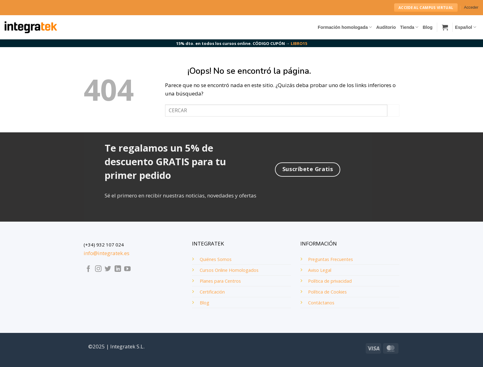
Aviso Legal (319, 270)
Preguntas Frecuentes (330, 259)
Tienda (409, 27)
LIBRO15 (299, 43)
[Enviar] (393, 110)
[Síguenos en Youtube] (127, 269)
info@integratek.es (106, 253)
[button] (471, 7)
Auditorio (386, 27)
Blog (428, 27)
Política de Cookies (327, 292)
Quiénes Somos (216, 259)
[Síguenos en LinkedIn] (118, 269)
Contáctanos (321, 303)
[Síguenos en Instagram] (98, 269)
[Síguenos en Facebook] (88, 269)
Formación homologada (345, 27)
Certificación (212, 292)
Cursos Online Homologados (229, 270)
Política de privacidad (330, 281)
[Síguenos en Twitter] (108, 269)
